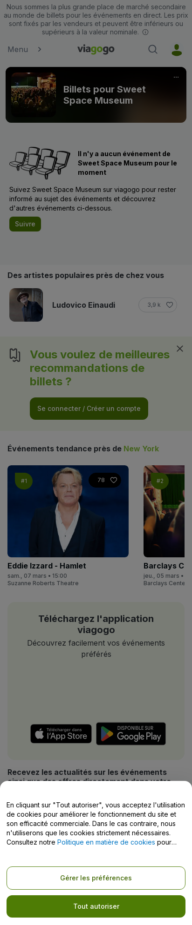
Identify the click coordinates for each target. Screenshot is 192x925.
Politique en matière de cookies (106, 842)
